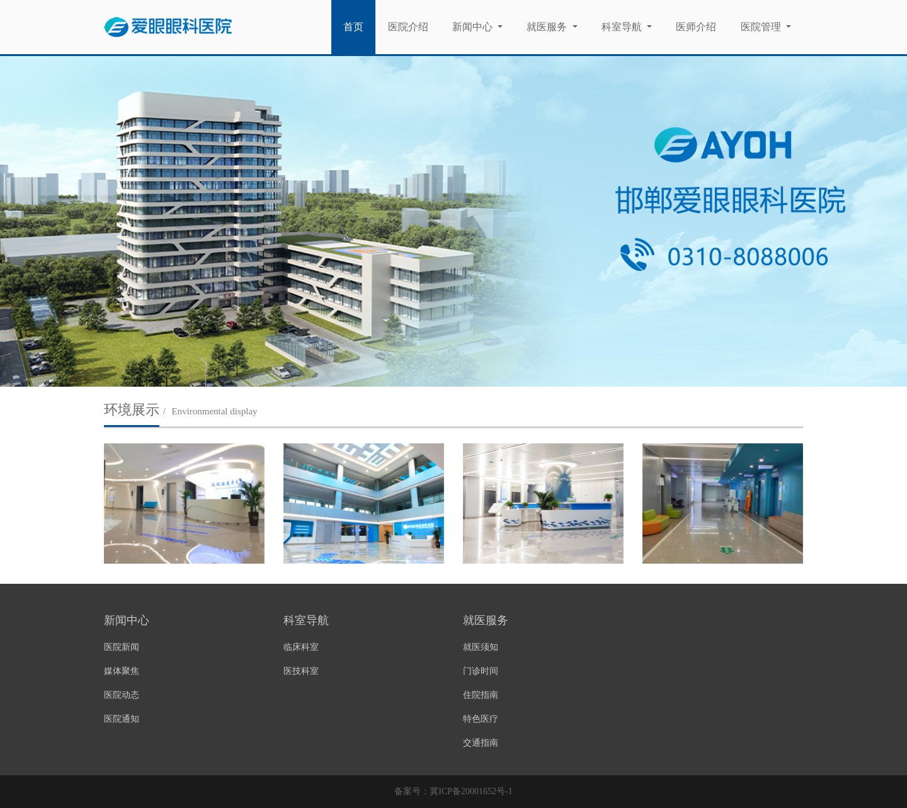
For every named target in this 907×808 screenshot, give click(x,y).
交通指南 (480, 743)
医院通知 (121, 719)
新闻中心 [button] (473, 26)
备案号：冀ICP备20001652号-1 (453, 791)
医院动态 (121, 695)
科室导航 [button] (623, 26)
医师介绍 (696, 26)
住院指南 (480, 695)
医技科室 (301, 671)
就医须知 (480, 647)
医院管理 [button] (762, 26)
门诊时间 (480, 671)
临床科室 (301, 647)
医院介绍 (408, 26)
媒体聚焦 (121, 671)
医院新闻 (121, 647)
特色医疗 (480, 719)
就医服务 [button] (548, 26)
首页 (359, 26)
